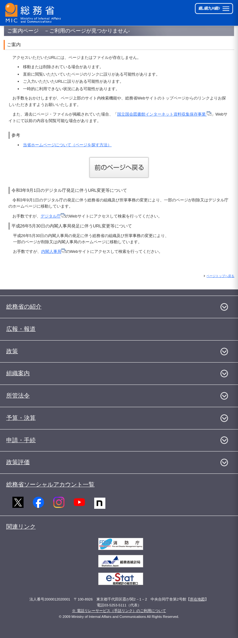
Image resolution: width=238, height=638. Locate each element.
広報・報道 (21, 329)
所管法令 (18, 395)
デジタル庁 (53, 216)
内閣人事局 (53, 251)
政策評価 (18, 462)
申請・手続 (21, 440)
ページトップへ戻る (220, 276)
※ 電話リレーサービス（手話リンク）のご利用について (119, 611)
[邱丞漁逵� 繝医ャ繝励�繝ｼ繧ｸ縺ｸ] (34, 13)
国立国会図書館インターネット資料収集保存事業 (164, 114)
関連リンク (21, 526)
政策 (12, 351)
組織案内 (18, 373)
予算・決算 (21, 418)
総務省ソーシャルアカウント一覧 (50, 484)
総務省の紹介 (24, 306)
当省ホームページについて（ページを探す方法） (67, 145)
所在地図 (197, 599)
